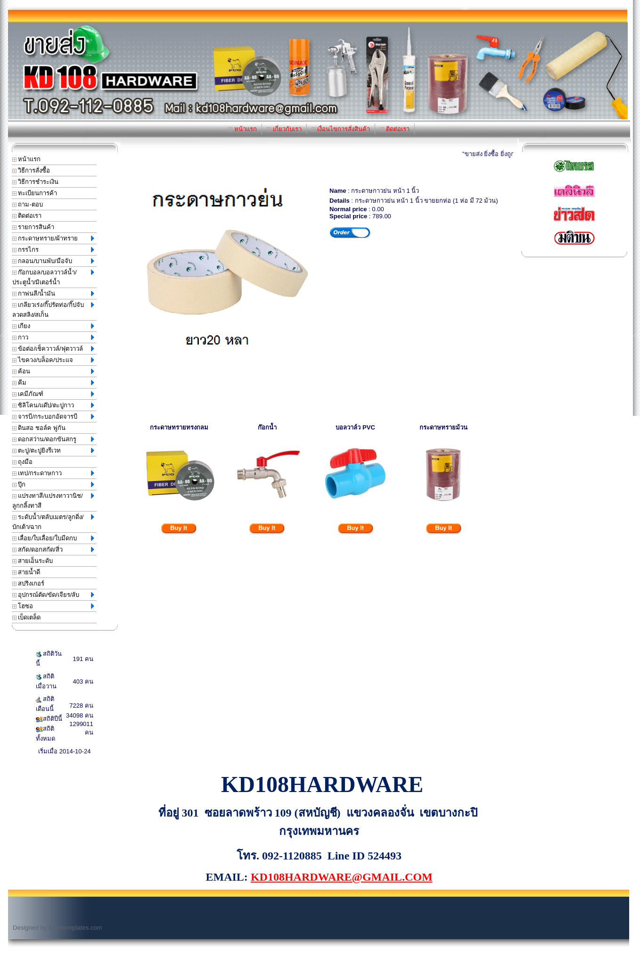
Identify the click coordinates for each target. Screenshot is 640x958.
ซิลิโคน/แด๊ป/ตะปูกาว (53, 405)
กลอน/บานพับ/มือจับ (53, 260)
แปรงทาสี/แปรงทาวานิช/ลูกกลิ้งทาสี (53, 500)
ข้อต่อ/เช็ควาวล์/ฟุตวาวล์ (53, 348)
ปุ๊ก (53, 484)
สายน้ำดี (26, 572)
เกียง (53, 326)
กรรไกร (53, 249)
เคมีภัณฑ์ (53, 393)
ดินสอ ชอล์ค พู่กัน (39, 427)
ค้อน (53, 371)
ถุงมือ (22, 461)
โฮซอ (53, 606)
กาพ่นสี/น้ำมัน (53, 293)
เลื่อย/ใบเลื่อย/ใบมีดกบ (53, 538)
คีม (53, 382)
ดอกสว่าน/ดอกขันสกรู (53, 439)
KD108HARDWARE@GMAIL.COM (342, 877)
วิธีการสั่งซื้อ (31, 170)
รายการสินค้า (33, 227)
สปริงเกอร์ (28, 583)
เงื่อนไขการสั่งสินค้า (341, 128)
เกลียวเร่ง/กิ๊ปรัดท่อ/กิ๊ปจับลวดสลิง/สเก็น (53, 309)
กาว (53, 337)
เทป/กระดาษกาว (53, 473)
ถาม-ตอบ (27, 204)
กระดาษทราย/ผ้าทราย (53, 238)
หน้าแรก (242, 128)
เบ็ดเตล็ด (26, 617)
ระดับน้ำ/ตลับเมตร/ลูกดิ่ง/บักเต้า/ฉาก (53, 521)
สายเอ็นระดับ (32, 560)
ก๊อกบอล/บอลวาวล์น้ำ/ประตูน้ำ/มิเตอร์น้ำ (53, 277)
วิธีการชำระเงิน (35, 181)
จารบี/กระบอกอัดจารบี (53, 416)
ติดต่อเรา (395, 128)
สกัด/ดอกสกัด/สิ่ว (53, 549)
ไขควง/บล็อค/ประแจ (53, 359)
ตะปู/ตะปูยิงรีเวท (53, 450)
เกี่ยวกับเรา (284, 128)
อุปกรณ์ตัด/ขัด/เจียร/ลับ (53, 594)
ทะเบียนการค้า (34, 193)
